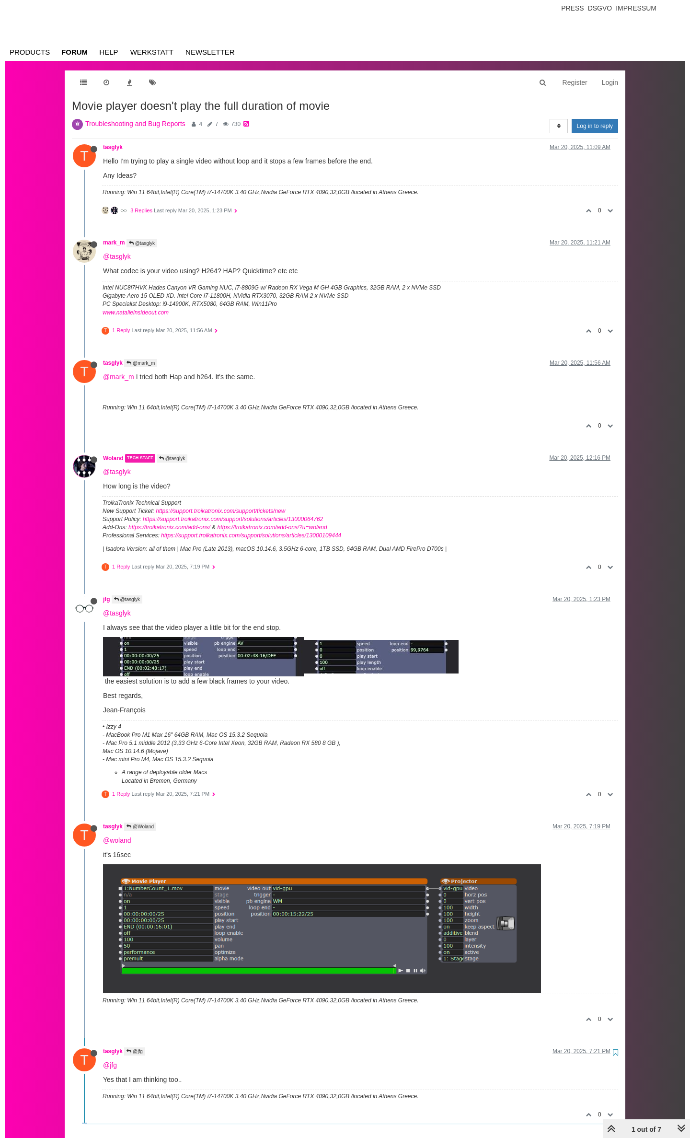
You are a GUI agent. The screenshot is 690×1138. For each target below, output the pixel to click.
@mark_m (140, 363)
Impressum (636, 8)
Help (108, 52)
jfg (106, 599)
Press (572, 8)
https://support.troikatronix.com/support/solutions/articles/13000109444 (251, 535)
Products (30, 52)
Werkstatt (151, 52)
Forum (74, 52)
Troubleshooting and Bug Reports (135, 124)
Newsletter (210, 52)
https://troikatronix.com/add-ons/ (169, 527)
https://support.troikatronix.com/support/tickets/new (220, 511)
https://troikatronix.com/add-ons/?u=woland (272, 527)
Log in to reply (595, 126)
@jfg (134, 1051)
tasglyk (113, 147)
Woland (113, 458)
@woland (117, 840)
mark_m (114, 242)
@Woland (140, 826)
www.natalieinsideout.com (136, 312)
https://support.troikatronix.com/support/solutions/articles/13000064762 (233, 519)
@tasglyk (142, 243)
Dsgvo (600, 8)
